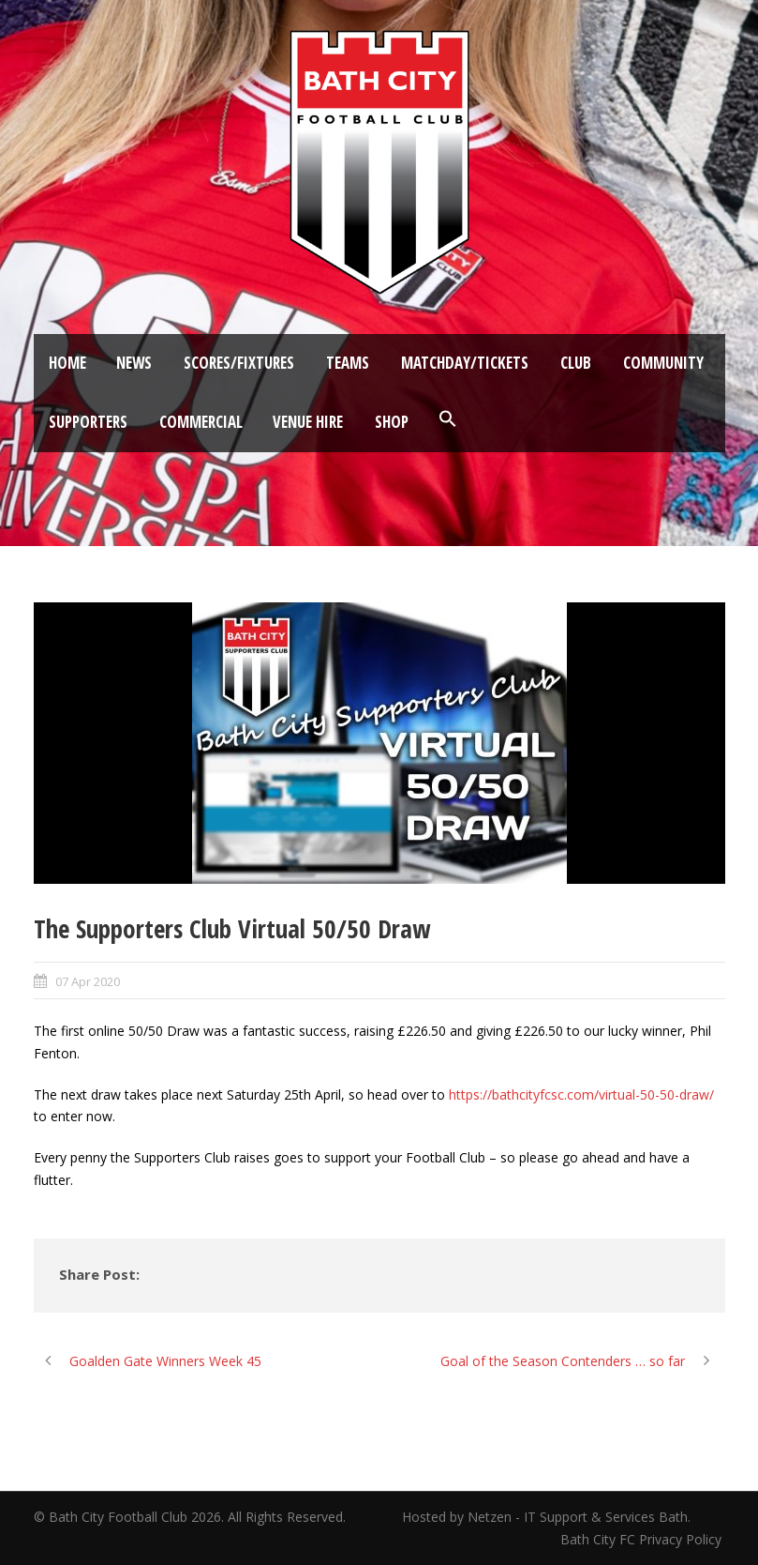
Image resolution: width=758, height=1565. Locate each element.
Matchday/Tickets (464, 362)
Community (663, 362)
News (134, 362)
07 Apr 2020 (87, 981)
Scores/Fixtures (239, 362)
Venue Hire (308, 422)
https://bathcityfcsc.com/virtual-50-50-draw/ (581, 1094)
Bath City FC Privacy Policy (642, 1539)
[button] (448, 419)
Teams (347, 362)
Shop (392, 422)
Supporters (88, 422)
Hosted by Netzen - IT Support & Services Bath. (546, 1517)
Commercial (201, 422)
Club (575, 362)
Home (67, 362)
